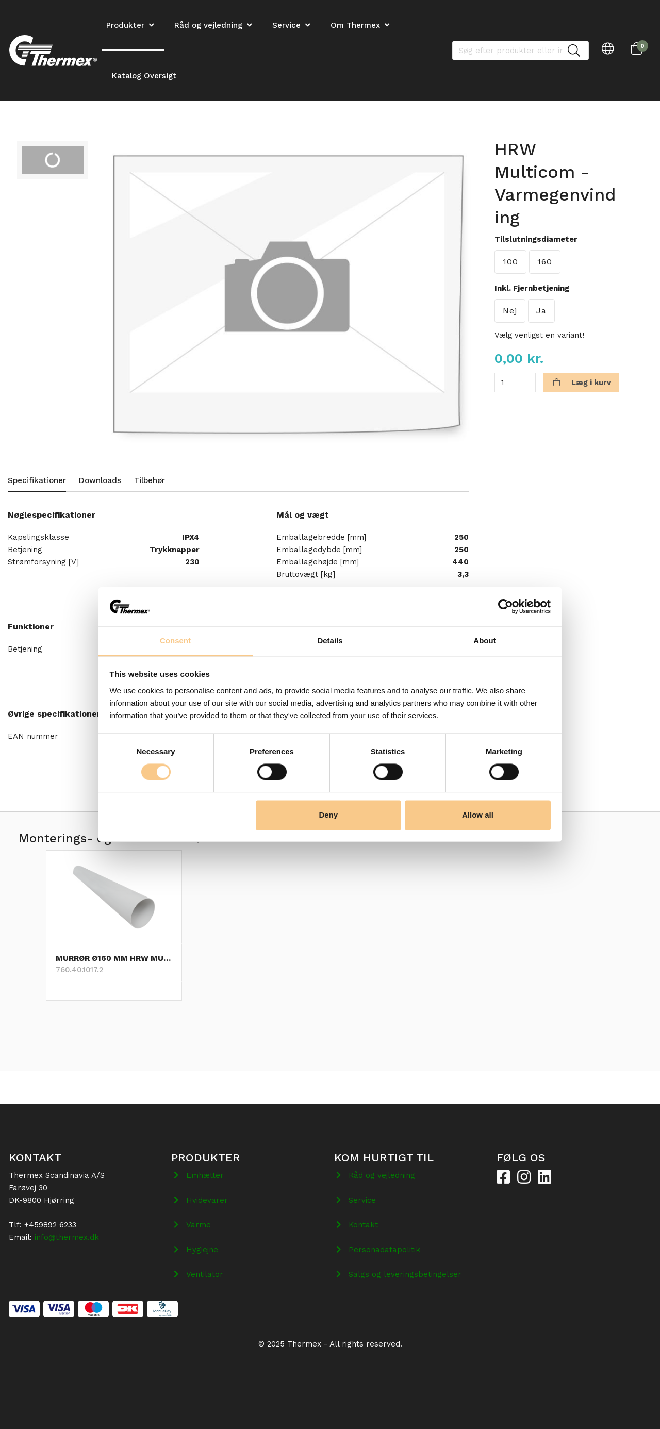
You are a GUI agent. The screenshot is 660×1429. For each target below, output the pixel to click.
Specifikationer (37, 480)
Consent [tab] (175, 640)
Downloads (100, 480)
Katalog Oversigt (144, 75)
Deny (328, 814)
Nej (510, 310)
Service (286, 25)
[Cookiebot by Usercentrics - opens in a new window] (505, 606)
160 (544, 262)
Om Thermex (355, 25)
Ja (541, 310)
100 (510, 262)
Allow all (477, 814)
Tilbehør (149, 480)
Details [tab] (329, 640)
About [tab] (484, 640)
